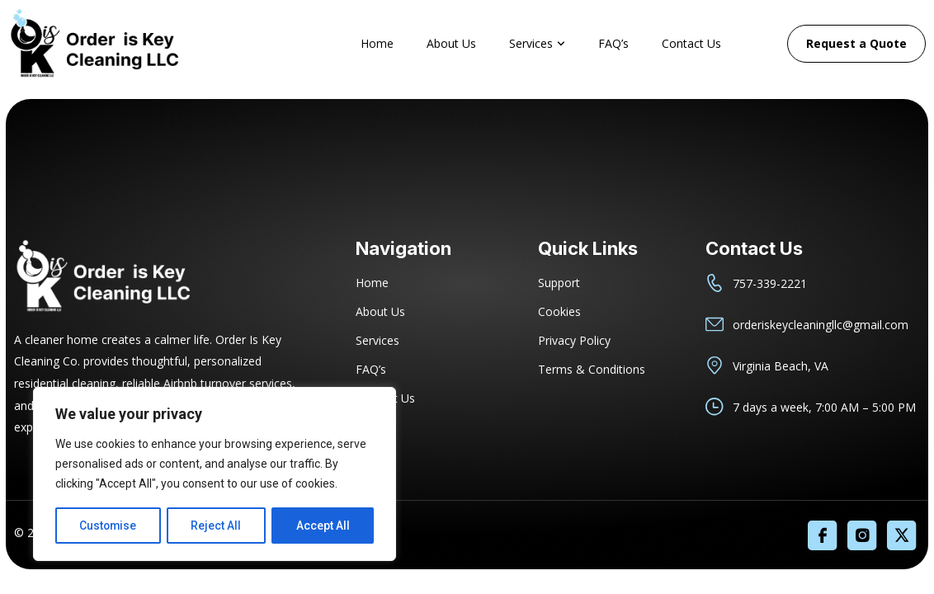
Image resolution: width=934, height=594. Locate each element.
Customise (108, 525)
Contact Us (691, 43)
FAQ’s (613, 43)
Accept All (323, 525)
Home (377, 43)
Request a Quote (856, 43)
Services (537, 43)
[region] (214, 474)
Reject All (217, 525)
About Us (451, 43)
